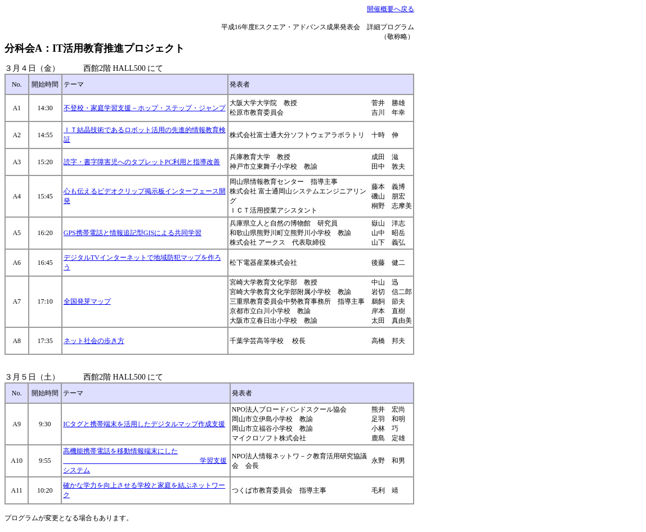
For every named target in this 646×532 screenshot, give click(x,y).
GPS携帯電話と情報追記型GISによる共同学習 (132, 233)
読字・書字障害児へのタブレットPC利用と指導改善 (142, 162)
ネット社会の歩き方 (94, 341)
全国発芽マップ (87, 301)
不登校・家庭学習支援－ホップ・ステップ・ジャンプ (145, 108)
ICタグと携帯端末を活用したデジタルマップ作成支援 (144, 424)
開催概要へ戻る (390, 9)
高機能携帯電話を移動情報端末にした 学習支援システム (145, 460)
